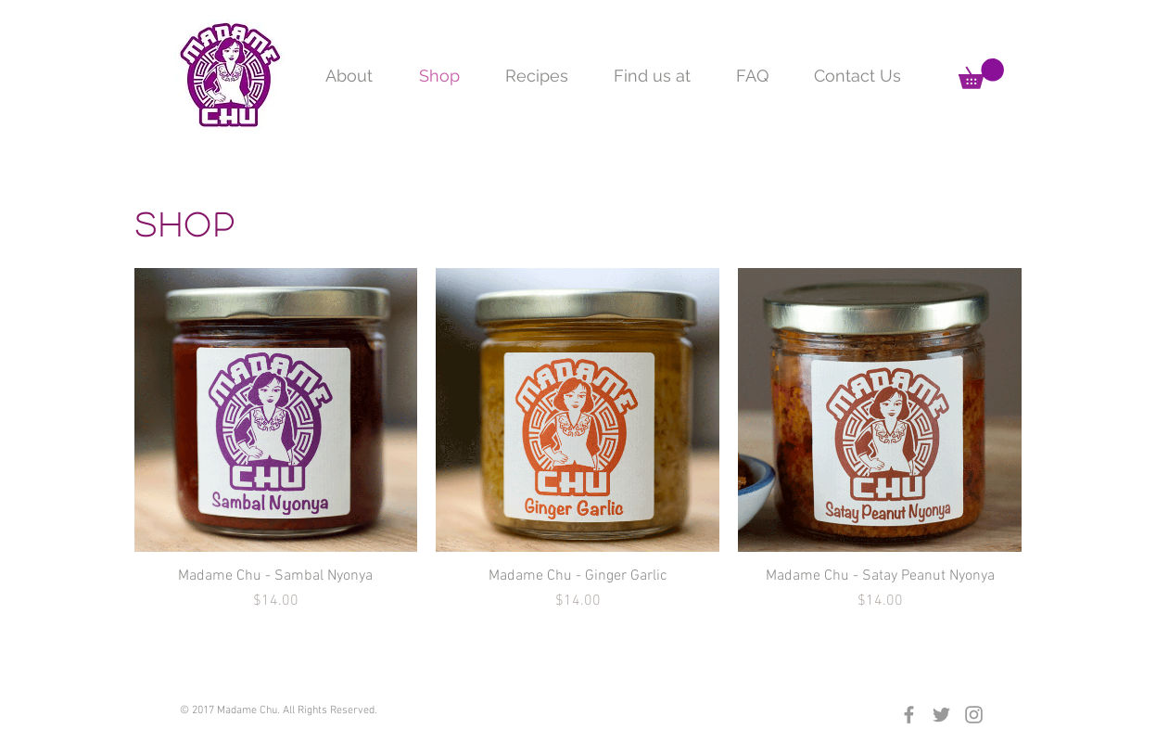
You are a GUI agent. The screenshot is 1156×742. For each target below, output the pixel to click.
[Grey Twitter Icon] (941, 714)
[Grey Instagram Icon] (973, 714)
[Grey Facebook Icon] (909, 714)
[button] (981, 73)
